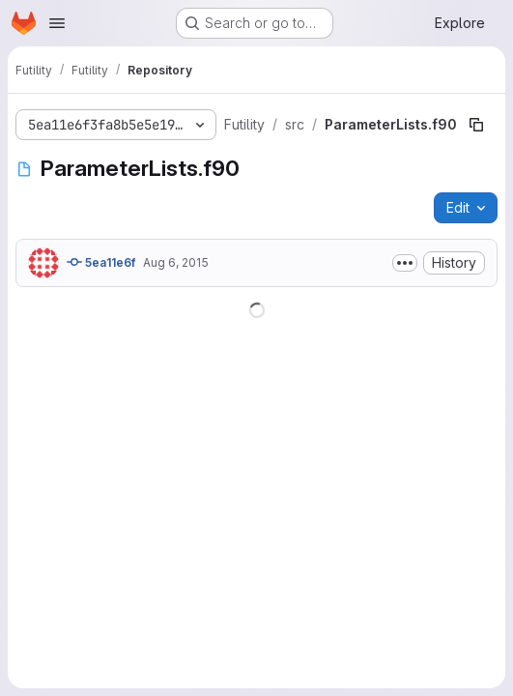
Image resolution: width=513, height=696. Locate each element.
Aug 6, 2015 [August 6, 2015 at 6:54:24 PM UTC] (176, 262)
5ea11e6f (101, 262)
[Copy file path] (476, 124)
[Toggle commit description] (404, 263)
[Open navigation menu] (57, 23)
